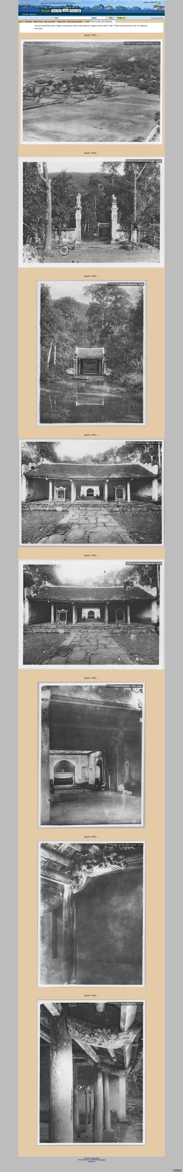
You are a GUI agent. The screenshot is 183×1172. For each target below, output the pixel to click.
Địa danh (45, 11)
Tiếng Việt (153, 2)
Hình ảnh (56, 11)
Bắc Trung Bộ (50, 21)
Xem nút (33, 14)
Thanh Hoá (61, 21)
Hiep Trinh (95, 1158)
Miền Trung (38, 21)
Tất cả (20, 21)
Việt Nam (28, 21)
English (146, 2)
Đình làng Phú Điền (74, 21)
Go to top (102, 1160)
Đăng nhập (75, 11)
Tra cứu (25, 14)
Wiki (65, 10)
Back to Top (177, 1170)
